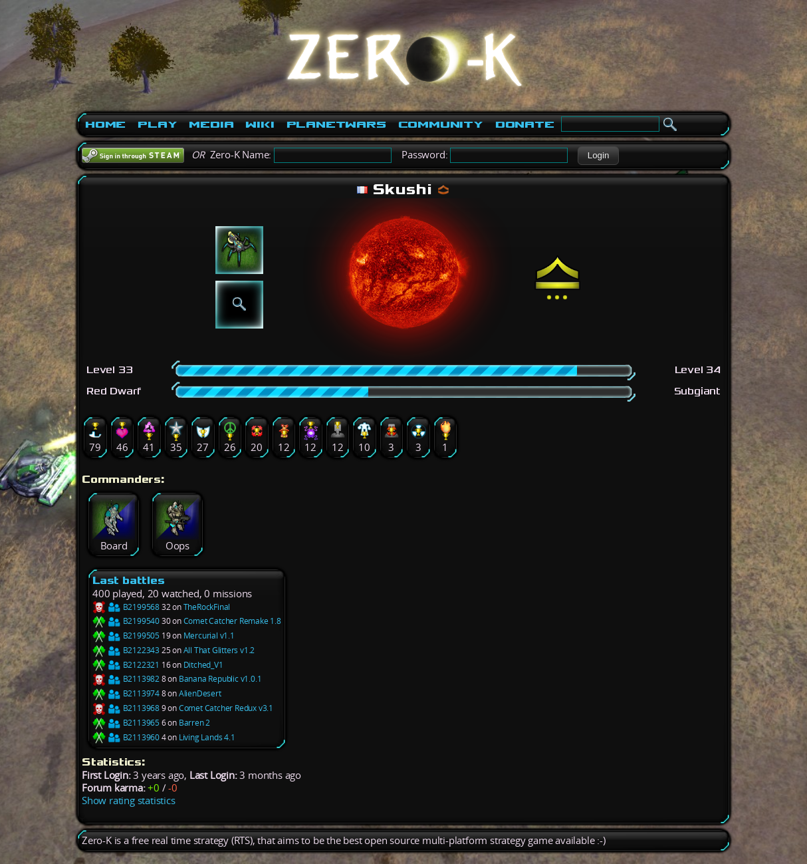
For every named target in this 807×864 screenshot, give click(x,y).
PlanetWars (336, 124)
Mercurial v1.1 (209, 635)
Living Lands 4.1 (207, 737)
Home (105, 124)
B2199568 (126, 607)
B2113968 (126, 708)
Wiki (259, 124)
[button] (598, 155)
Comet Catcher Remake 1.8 (232, 621)
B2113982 (126, 678)
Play (157, 124)
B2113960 (126, 737)
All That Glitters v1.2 (219, 650)
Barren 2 (194, 722)
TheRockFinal (207, 607)
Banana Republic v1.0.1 (220, 678)
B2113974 (126, 693)
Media (211, 124)
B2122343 (126, 650)
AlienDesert (200, 693)
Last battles (128, 580)
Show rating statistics (128, 800)
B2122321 (126, 664)
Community (440, 124)
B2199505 (126, 635)
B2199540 (126, 621)
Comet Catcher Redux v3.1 (226, 708)
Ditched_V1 (203, 664)
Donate (524, 124)
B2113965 (126, 722)
